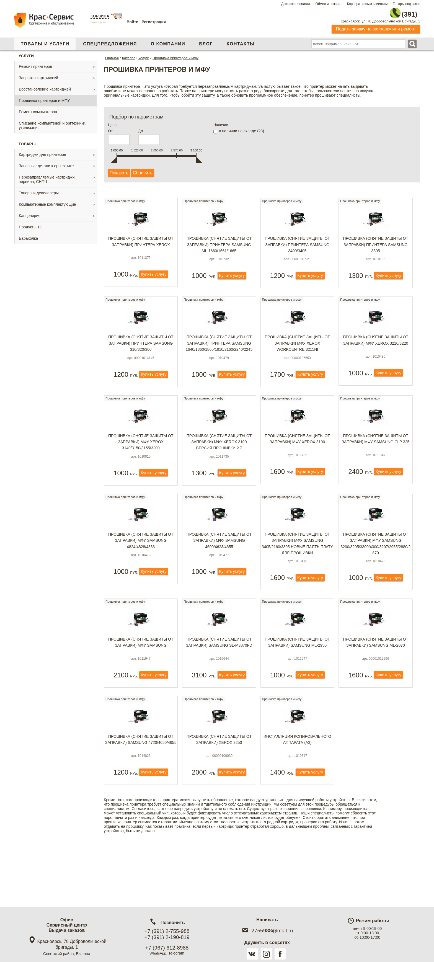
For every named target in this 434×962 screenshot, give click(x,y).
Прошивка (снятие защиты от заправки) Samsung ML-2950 (297, 674)
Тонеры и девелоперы (39, 190)
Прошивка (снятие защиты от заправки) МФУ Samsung (141, 674)
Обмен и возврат (328, 4)
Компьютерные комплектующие (47, 201)
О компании (168, 41)
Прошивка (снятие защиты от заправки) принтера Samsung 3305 (375, 246)
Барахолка (28, 235)
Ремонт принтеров (35, 63)
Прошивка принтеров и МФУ (44, 98)
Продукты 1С (30, 224)
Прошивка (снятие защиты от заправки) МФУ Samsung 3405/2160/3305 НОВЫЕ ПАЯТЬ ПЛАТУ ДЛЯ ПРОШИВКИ (297, 571)
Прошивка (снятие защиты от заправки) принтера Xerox (141, 243)
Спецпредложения (110, 41)
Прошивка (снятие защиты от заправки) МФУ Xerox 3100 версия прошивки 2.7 (219, 460)
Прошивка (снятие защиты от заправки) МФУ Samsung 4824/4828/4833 (141, 568)
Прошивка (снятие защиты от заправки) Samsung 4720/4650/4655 (141, 784)
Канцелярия (29, 213)
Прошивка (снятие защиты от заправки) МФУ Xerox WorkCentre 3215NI (297, 353)
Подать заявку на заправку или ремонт (376, 26)
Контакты (241, 41)
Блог (206, 41)
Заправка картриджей (38, 75)
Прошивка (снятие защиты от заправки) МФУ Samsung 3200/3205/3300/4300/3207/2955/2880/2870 (376, 571)
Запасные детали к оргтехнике (46, 163)
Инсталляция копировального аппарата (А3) (297, 781)
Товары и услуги (45, 41)
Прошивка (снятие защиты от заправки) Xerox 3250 (219, 781)
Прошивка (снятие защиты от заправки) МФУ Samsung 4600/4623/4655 (219, 568)
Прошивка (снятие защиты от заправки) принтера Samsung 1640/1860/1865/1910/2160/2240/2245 (219, 353)
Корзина (100, 16)
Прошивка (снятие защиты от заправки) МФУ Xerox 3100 (297, 457)
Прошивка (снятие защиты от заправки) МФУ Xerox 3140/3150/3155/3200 (141, 460)
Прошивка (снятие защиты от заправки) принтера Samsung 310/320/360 (141, 353)
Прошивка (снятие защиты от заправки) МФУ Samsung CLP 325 (376, 457)
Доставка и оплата (295, 4)
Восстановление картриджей (45, 86)
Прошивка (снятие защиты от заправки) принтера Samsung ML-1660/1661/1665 (219, 246)
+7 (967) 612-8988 (167, 948)
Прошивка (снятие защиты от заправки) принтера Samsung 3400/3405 (297, 246)
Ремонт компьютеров (38, 109)
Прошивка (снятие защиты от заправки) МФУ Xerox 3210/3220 (375, 350)
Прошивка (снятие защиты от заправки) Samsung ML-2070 (375, 674)
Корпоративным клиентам (367, 4)
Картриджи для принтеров (42, 151)
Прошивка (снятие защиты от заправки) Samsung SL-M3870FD (219, 674)
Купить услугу (154, 283)
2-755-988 (392, 12)
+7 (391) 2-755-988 (166, 931)
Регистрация (154, 22)
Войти (132, 22)
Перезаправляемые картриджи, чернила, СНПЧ (47, 176)
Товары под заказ (406, 4)
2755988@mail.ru (267, 930)
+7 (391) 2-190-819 (166, 937)
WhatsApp (158, 953)
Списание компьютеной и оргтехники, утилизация (52, 122)
